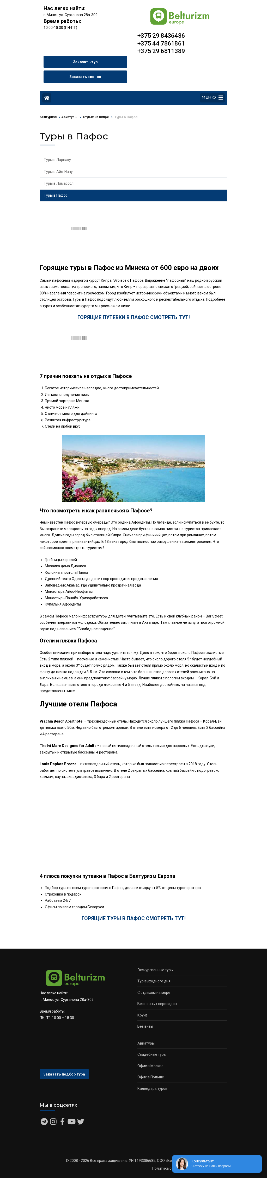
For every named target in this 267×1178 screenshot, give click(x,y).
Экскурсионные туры (155, 970)
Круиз (142, 1015)
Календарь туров (152, 1088)
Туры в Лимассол (59, 183)
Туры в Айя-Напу (58, 172)
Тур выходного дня (154, 981)
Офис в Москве (150, 1066)
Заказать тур (85, 62)
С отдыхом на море (153, 992)
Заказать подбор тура (64, 1074)
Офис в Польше (150, 1077)
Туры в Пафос (56, 195)
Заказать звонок (85, 77)
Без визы (145, 1026)
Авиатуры (146, 1043)
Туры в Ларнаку (57, 160)
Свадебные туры (151, 1054)
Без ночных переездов (157, 1004)
